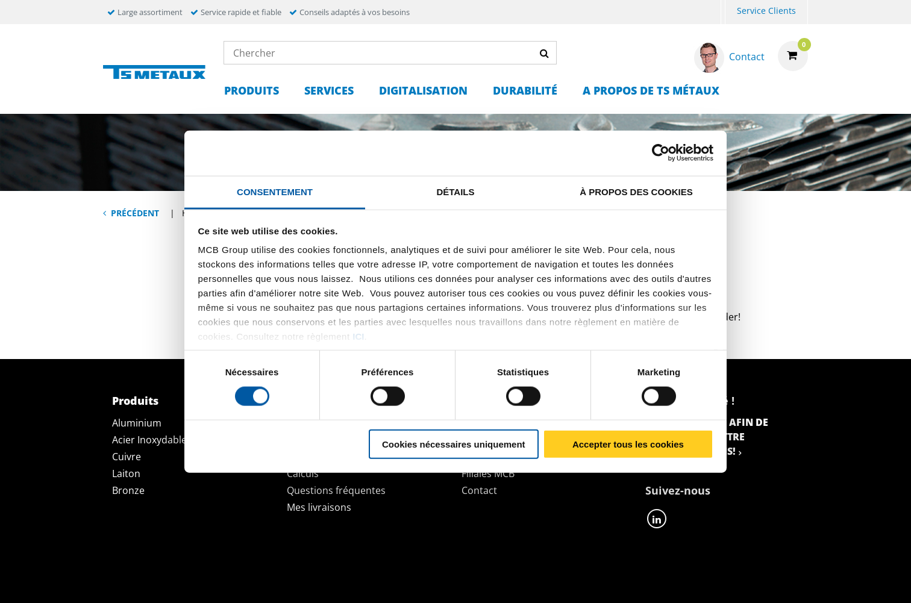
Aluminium (136, 423)
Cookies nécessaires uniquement (453, 444)
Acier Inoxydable (149, 439)
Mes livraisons (319, 507)
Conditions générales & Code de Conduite (479, 580)
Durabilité (525, 90)
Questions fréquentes (336, 490)
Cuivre (126, 456)
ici (358, 336)
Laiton (126, 473)
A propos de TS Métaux (651, 90)
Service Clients (766, 10)
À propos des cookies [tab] (636, 191)
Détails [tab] (455, 191)
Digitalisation (423, 90)
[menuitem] (723, 12)
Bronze (128, 490)
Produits (251, 90)
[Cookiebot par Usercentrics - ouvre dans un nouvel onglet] (660, 153)
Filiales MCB (488, 473)
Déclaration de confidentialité (273, 580)
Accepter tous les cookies (628, 444)
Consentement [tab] (275, 191)
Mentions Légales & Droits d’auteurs (701, 580)
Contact (479, 490)
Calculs (303, 473)
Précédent (135, 213)
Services (329, 90)
